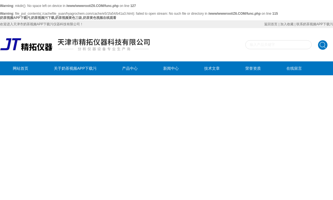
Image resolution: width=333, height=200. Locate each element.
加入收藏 (287, 24)
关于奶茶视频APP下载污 (75, 68)
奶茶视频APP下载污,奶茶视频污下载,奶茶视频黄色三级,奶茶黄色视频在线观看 (58, 18)
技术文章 (212, 68)
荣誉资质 (253, 68)
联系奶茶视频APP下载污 (314, 24)
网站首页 (20, 68)
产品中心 (130, 68)
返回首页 (271, 24)
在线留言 (294, 68)
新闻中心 (171, 68)
